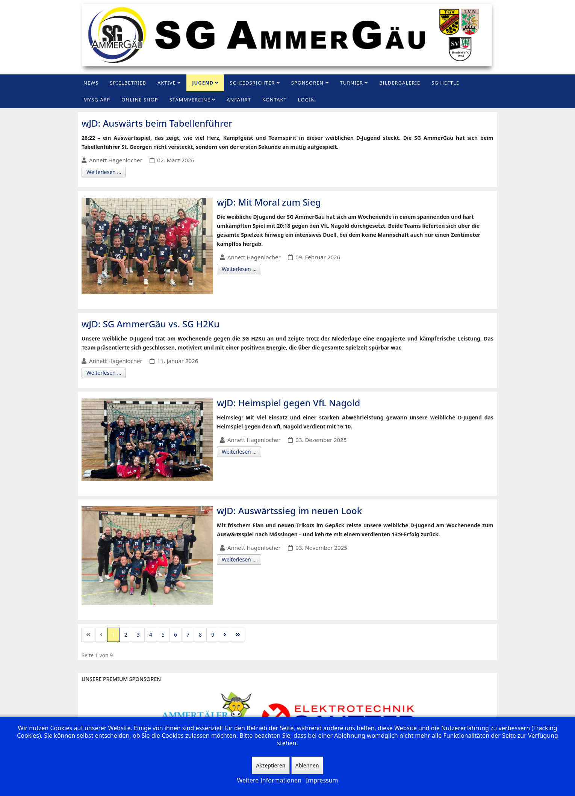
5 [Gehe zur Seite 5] (163, 634)
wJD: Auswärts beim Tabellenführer (157, 123)
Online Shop (139, 99)
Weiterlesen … (103, 172)
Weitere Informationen (269, 780)
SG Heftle (445, 82)
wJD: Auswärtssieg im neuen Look (289, 510)
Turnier (351, 82)
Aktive (166, 82)
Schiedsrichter (252, 82)
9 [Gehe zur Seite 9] (212, 634)
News (90, 82)
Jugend (202, 82)
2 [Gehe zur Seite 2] (125, 634)
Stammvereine (189, 99)
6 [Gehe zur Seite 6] (175, 634)
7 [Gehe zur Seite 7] (187, 634)
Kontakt (274, 99)
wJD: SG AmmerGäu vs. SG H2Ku (150, 324)
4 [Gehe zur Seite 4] (150, 634)
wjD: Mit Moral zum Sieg (269, 202)
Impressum (322, 780)
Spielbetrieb (128, 82)
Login (306, 99)
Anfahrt (239, 99)
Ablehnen (307, 765)
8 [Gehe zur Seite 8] (200, 634)
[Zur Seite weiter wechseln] (225, 635)
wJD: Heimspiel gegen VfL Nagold (288, 402)
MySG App (96, 99)
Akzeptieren (270, 765)
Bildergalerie (399, 82)
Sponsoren (307, 82)
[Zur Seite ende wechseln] (238, 635)
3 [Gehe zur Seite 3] (138, 634)
